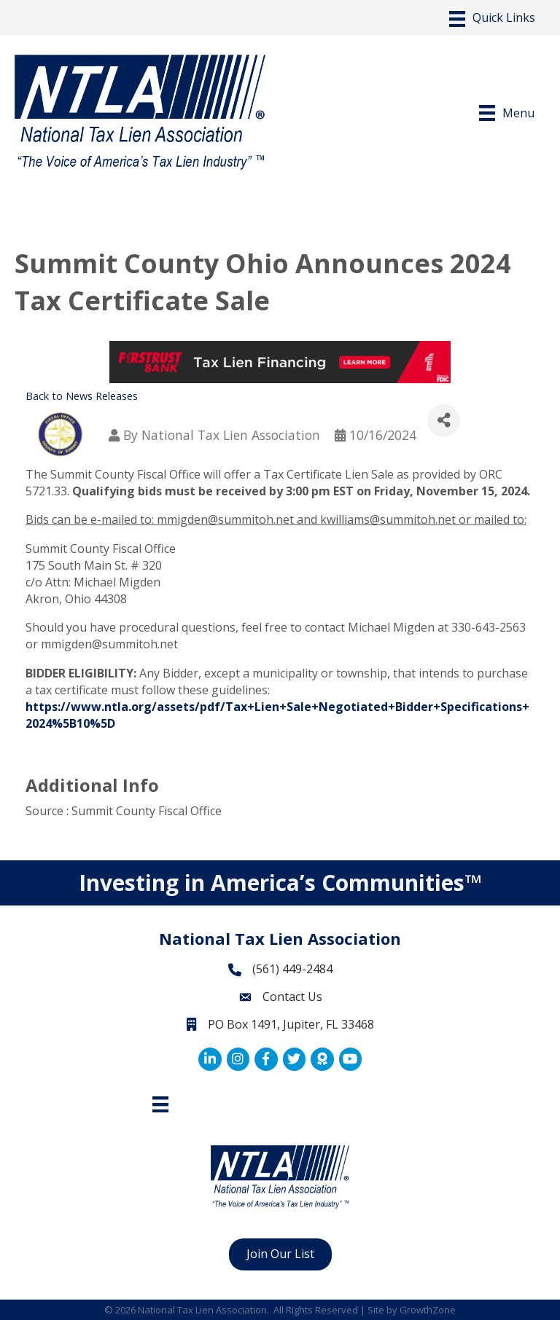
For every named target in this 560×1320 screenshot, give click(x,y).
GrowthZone (428, 1309)
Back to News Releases (82, 396)
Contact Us (292, 997)
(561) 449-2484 (292, 969)
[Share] (443, 420)
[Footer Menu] (160, 1104)
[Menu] (492, 19)
